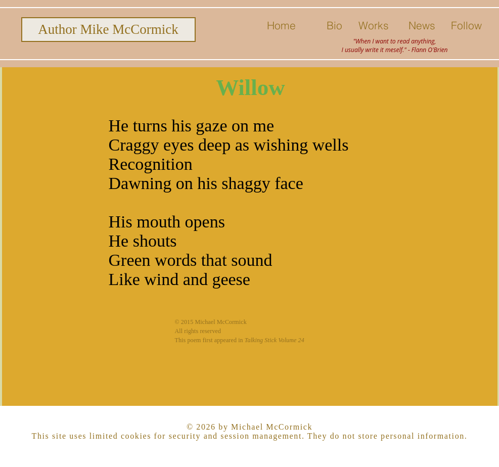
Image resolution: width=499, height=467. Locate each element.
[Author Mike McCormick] (108, 29)
